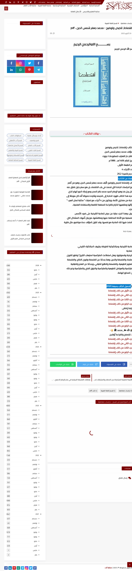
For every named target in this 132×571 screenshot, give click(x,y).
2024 (33, 346)
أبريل (31, 274)
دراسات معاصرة (122, 23)
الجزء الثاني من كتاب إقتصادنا (116, 295)
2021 (33, 514)
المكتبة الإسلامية (54, 5)
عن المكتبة (62, 2)
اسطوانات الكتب (11, 135)
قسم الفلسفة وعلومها (11, 155)
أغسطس (30, 310)
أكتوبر (31, 360)
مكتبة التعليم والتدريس (87, 11)
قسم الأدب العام (30, 145)
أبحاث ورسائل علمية (30, 135)
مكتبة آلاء (104, 567)
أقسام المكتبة (90, 5)
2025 (33, 292)
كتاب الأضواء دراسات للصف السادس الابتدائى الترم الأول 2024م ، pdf (16, 238)
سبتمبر (30, 306)
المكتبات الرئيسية (69, 5)
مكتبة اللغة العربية (40, 5)
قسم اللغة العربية (107, 23)
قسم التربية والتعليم (11, 150)
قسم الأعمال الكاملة (11, 145)
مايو (31, 269)
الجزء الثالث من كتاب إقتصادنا (116, 299)
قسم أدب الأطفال (11, 140)
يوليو (31, 315)
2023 (33, 405)
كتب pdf (89, 390)
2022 (33, 455)
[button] (110, 364)
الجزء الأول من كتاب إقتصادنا (116, 291)
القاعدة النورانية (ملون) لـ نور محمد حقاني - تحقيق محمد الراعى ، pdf (16, 195)
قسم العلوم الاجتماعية (30, 155)
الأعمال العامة (71, 11)
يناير (31, 288)
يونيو (31, 319)
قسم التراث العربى (30, 150)
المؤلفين (79, 5)
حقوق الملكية (72, 2)
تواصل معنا (46, 2)
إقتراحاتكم (54, 2)
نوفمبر (30, 301)
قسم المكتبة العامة (11, 160)
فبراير (31, 283)
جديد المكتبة (81, 2)
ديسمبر (30, 297)
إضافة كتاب (37, 2)
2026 (33, 265)
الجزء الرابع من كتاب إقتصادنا (116, 304)
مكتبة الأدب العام (25, 5)
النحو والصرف (30, 140)
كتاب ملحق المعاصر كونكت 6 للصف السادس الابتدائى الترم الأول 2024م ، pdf (15, 210)
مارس (31, 278)
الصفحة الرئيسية (91, 2)
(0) (48, 33)
